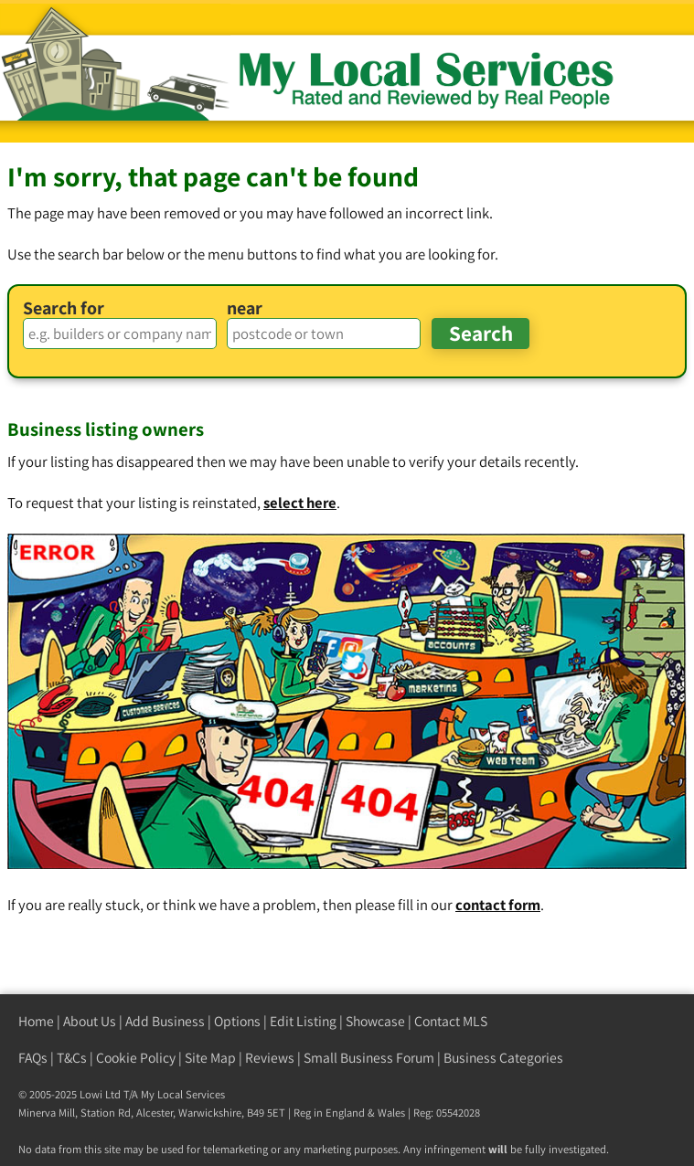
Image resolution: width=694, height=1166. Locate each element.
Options (237, 1021)
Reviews (269, 1057)
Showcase (375, 1021)
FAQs (33, 1057)
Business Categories (503, 1057)
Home (36, 1021)
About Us (89, 1021)
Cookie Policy (136, 1057)
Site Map (210, 1057)
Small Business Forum (369, 1057)
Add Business (165, 1021)
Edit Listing (303, 1021)
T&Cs (72, 1057)
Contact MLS (450, 1021)
